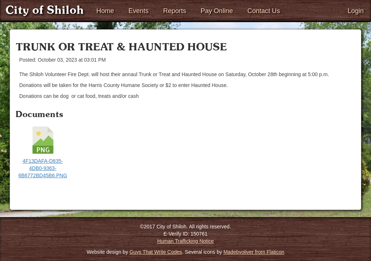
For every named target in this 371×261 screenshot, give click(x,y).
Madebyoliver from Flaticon (254, 252)
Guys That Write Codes (155, 252)
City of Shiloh (44, 10)
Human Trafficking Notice (185, 241)
